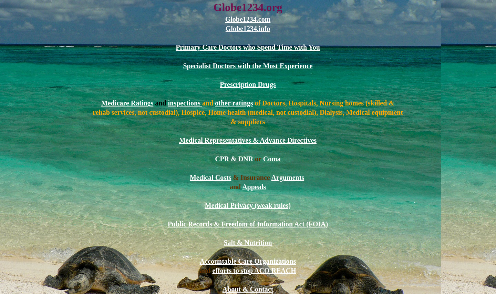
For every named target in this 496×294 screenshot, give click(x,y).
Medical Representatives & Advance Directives (248, 140)
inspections (185, 103)
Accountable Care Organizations (248, 261)
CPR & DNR (234, 159)
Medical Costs (210, 177)
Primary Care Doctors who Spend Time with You (248, 47)
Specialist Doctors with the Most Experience (247, 66)
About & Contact (248, 289)
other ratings (234, 103)
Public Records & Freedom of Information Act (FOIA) (248, 224)
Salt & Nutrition (248, 242)
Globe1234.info (248, 28)
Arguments (287, 177)
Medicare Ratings (127, 103)
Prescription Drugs (248, 84)
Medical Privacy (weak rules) (248, 205)
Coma (272, 159)
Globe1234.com (248, 19)
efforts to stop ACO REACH (254, 270)
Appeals (254, 187)
